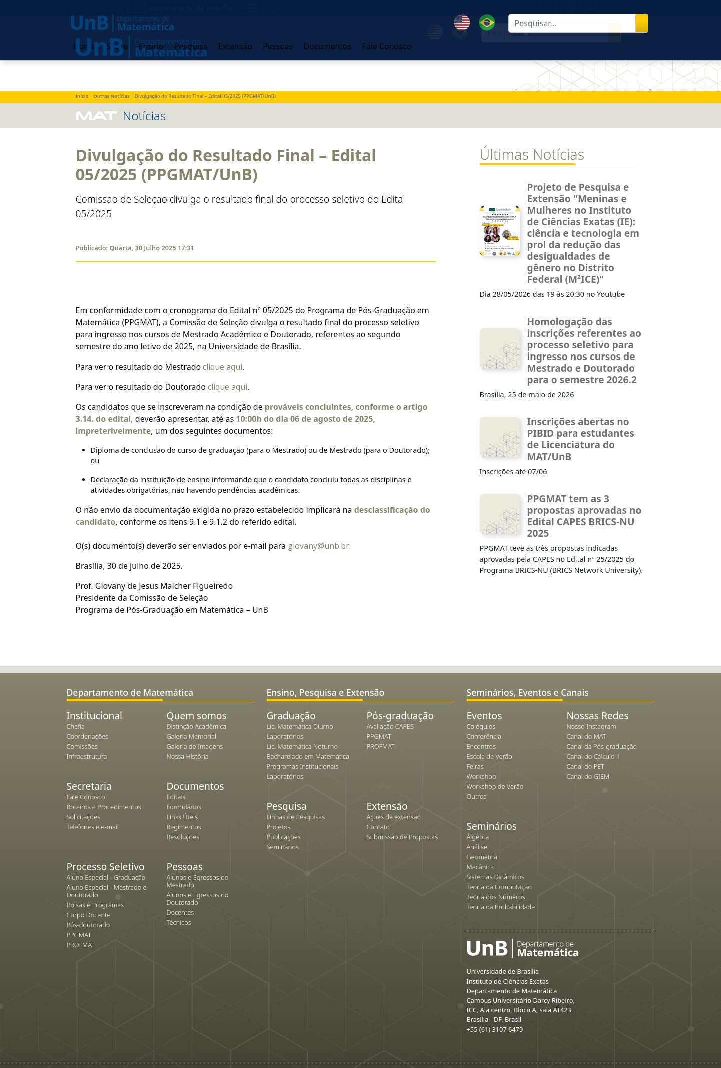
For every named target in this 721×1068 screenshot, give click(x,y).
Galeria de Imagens (195, 746)
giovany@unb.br (318, 545)
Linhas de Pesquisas (296, 816)
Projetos (279, 826)
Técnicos (179, 922)
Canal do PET (586, 766)
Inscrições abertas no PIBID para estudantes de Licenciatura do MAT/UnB (580, 439)
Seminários (283, 846)
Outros (477, 796)
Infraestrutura (87, 756)
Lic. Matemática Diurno (300, 726)
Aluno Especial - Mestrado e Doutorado (107, 891)
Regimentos (184, 826)
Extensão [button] (443, 55)
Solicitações (83, 816)
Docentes (180, 912)
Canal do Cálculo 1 (593, 756)
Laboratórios (285, 736)
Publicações (284, 836)
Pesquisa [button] (399, 55)
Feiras (475, 766)
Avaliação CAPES (390, 726)
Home (292, 55)
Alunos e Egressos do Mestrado (198, 881)
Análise (477, 846)
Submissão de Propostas (402, 836)
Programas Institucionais (303, 766)
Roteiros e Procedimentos (104, 806)
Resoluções (183, 836)
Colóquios (481, 726)
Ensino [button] (359, 55)
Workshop (481, 776)
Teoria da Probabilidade (501, 906)
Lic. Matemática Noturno (302, 746)
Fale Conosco (86, 796)
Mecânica (480, 866)
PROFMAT (81, 944)
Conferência (484, 736)
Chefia (76, 726)
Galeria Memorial (191, 736)
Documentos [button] (536, 55)
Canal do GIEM (588, 776)
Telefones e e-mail (93, 826)
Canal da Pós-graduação (602, 746)
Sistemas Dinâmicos (496, 876)
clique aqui (222, 366)
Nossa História (188, 756)
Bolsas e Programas (95, 904)
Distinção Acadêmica (197, 726)
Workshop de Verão (495, 786)
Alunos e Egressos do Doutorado (198, 898)
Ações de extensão (394, 816)
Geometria (482, 856)
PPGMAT (79, 934)
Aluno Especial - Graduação (106, 877)
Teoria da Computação (499, 886)
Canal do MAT (586, 736)
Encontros (481, 746)
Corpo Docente (89, 914)
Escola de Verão (489, 756)
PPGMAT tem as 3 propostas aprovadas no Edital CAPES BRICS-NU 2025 (584, 516)
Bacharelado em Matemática (308, 756)
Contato (378, 826)
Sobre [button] (325, 55)
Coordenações (88, 736)
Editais (176, 796)
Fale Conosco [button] (595, 55)
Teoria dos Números (496, 896)
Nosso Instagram (591, 726)
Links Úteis (182, 816)
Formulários (184, 806)
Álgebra (478, 836)
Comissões (82, 746)
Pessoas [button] (486, 55)
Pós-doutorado (88, 924)
